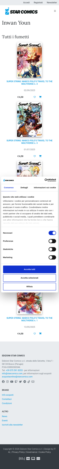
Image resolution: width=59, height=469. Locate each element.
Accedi (26, 2)
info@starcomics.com (12, 373)
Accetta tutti (29, 269)
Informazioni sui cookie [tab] (45, 187)
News (4, 416)
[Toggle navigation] (55, 11)
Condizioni (7, 403)
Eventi (5, 420)
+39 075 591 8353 (14, 370)
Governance (31, 452)
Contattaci (7, 399)
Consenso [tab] (8, 187)
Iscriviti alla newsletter (12, 425)
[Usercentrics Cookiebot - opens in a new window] (44, 180)
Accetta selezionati (29, 278)
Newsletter (52, 2)
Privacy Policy (18, 452)
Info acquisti (7, 395)
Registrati (38, 2)
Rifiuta (29, 286)
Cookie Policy (45, 452)
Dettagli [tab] (24, 187)
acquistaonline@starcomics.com (17, 376)
